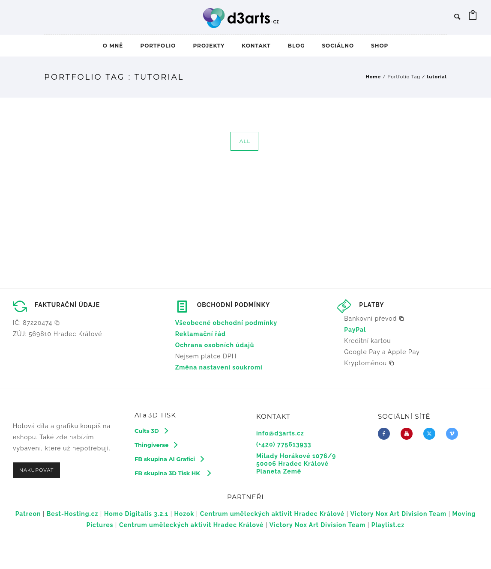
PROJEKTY (209, 45)
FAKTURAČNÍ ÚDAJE (67, 304)
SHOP (379, 45)
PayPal (355, 329)
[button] (36, 322)
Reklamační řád (200, 334)
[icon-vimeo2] (454, 434)
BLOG (296, 45)
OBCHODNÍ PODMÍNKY (233, 304)
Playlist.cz (388, 524)
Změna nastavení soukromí (219, 367)
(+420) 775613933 (283, 444)
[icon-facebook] (386, 434)
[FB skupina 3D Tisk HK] (172, 473)
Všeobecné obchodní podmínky (226, 322)
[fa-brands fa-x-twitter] (431, 434)
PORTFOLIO (158, 45)
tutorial (437, 77)
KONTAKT (256, 45)
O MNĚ (113, 45)
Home (373, 77)
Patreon (28, 513)
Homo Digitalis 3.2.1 (136, 513)
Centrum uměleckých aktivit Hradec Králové (272, 513)
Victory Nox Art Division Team (398, 513)
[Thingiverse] (156, 444)
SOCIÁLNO (338, 45)
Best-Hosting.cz (73, 513)
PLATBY (371, 304)
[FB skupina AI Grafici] (169, 459)
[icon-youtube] (409, 434)
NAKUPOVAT (36, 470)
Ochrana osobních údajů (214, 345)
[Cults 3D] (151, 430)
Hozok (184, 513)
